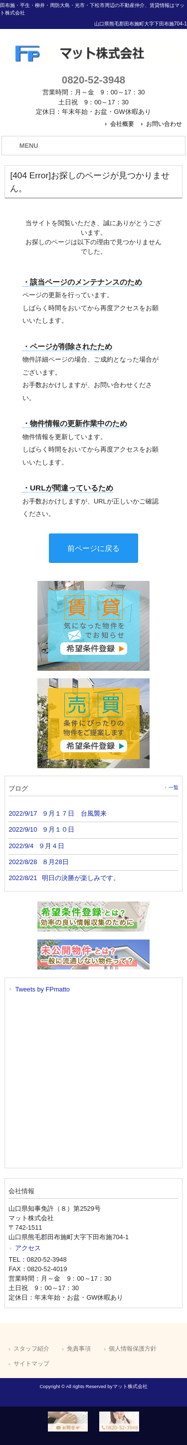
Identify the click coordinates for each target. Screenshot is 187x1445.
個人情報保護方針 (133, 1348)
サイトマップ (31, 1363)
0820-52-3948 (93, 79)
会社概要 (122, 124)
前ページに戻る (93, 548)
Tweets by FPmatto (42, 989)
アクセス (28, 1248)
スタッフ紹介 (31, 1348)
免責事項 (79, 1348)
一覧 (174, 787)
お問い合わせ (164, 124)
